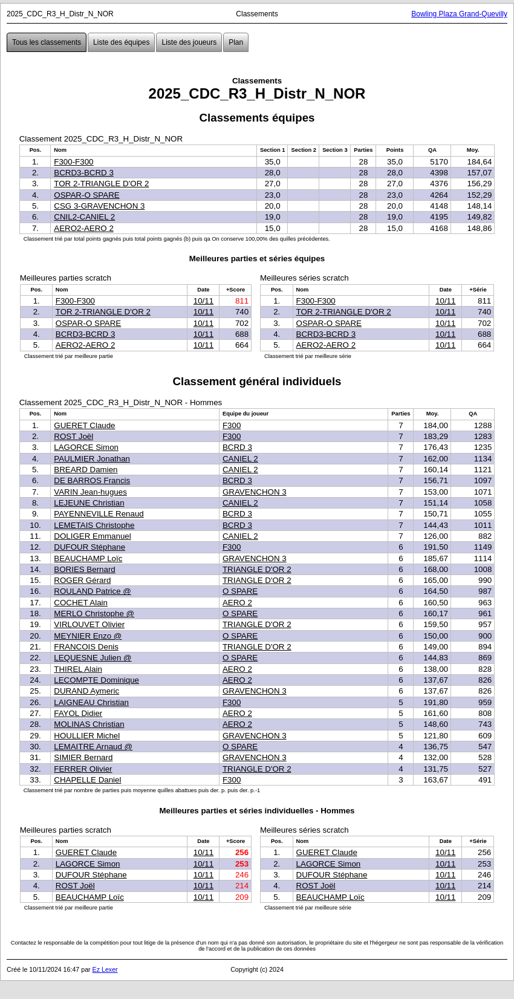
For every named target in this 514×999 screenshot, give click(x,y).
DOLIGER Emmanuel (92, 536)
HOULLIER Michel (87, 735)
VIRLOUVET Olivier (89, 624)
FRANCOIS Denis (86, 646)
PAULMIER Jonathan (92, 458)
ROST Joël (73, 436)
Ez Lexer (105, 969)
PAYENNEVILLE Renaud (98, 513)
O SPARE (240, 591)
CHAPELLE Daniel (87, 779)
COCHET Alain (81, 602)
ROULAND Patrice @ (92, 591)
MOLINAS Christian (89, 724)
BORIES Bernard (84, 569)
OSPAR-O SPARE (86, 195)
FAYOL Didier (78, 713)
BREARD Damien (85, 469)
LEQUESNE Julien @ (92, 657)
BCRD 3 (237, 447)
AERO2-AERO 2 (84, 228)
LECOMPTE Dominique (96, 680)
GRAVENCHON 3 (255, 491)
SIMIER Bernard (83, 757)
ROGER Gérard (82, 580)
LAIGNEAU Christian (91, 702)
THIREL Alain (78, 669)
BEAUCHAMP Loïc (88, 558)
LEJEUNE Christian (89, 502)
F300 (232, 425)
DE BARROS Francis (92, 480)
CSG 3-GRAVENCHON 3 (99, 205)
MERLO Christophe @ (94, 613)
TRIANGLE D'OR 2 (257, 569)
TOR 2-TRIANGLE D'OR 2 (101, 183)
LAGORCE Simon (86, 447)
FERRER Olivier (83, 768)
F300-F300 (73, 161)
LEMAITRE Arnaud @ (93, 746)
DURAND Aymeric (86, 690)
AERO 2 (237, 602)
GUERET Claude (84, 425)
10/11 (203, 300)
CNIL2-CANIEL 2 (84, 216)
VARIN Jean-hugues (90, 491)
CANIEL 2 (240, 458)
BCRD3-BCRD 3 (84, 172)
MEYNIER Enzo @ (88, 635)
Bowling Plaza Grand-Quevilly (459, 14)
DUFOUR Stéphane (89, 547)
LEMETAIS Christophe (94, 525)
